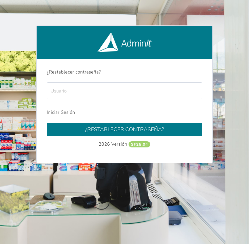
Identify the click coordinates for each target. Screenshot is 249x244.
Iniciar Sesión (61, 112)
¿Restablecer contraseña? (124, 129)
